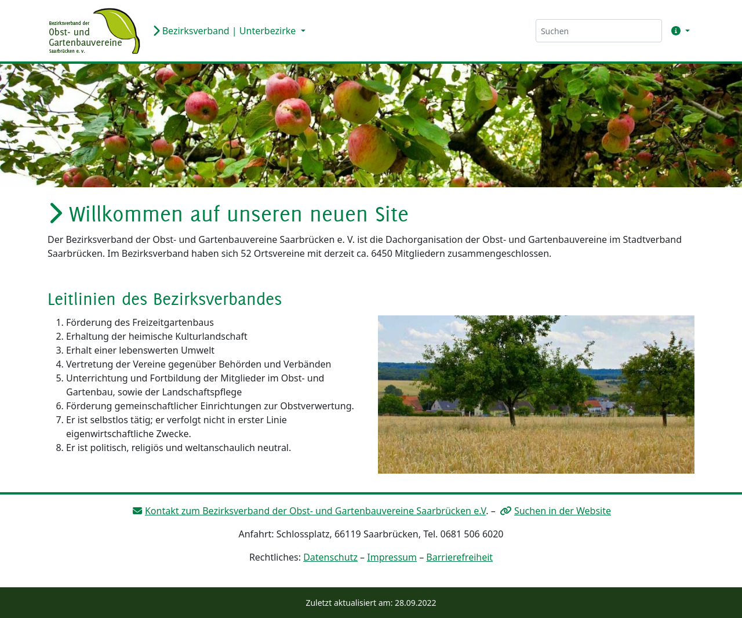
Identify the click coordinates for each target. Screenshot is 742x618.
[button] (678, 30)
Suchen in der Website (562, 510)
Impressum (392, 557)
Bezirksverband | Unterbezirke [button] (225, 30)
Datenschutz (330, 557)
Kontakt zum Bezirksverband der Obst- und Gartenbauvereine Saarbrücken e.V (315, 510)
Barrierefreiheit (459, 557)
